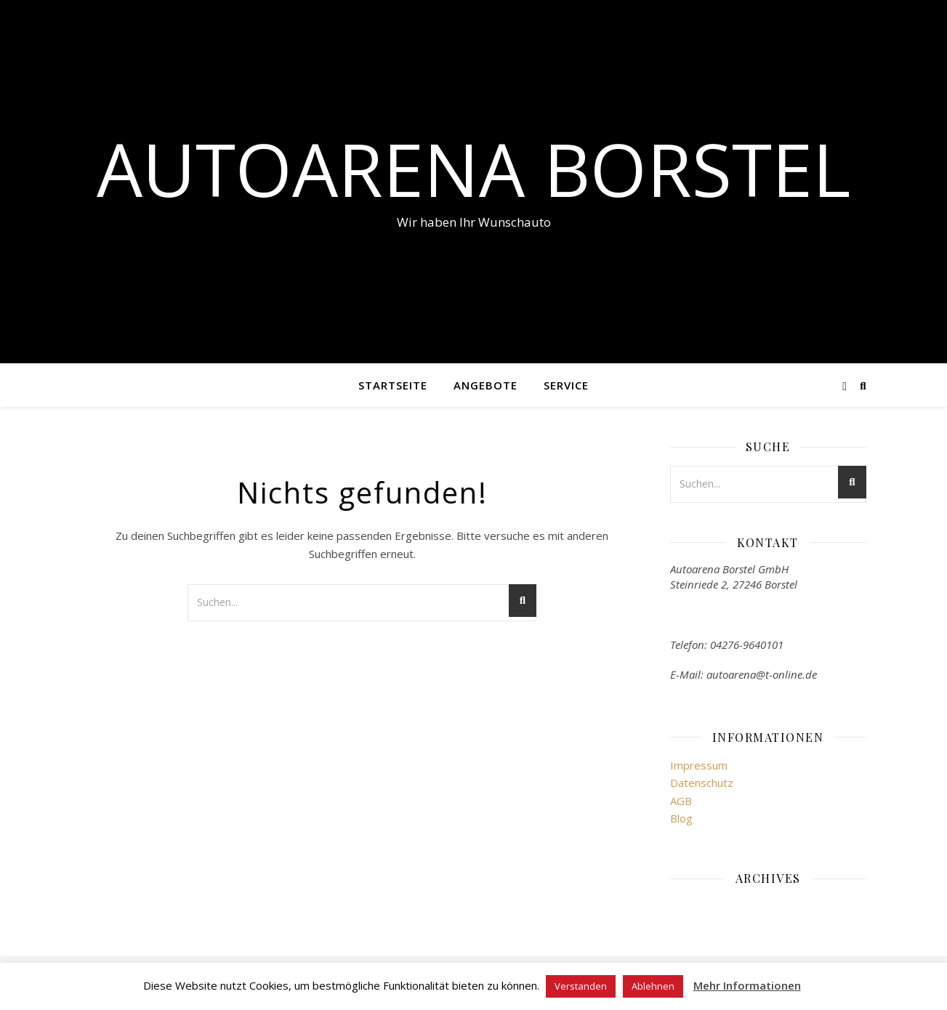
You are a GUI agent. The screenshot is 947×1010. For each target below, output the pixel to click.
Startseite (392, 385)
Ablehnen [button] (653, 986)
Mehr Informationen (747, 985)
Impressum (699, 765)
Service (566, 385)
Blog (681, 818)
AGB (681, 800)
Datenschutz (701, 782)
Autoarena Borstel (473, 168)
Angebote (485, 385)
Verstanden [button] (581, 986)
